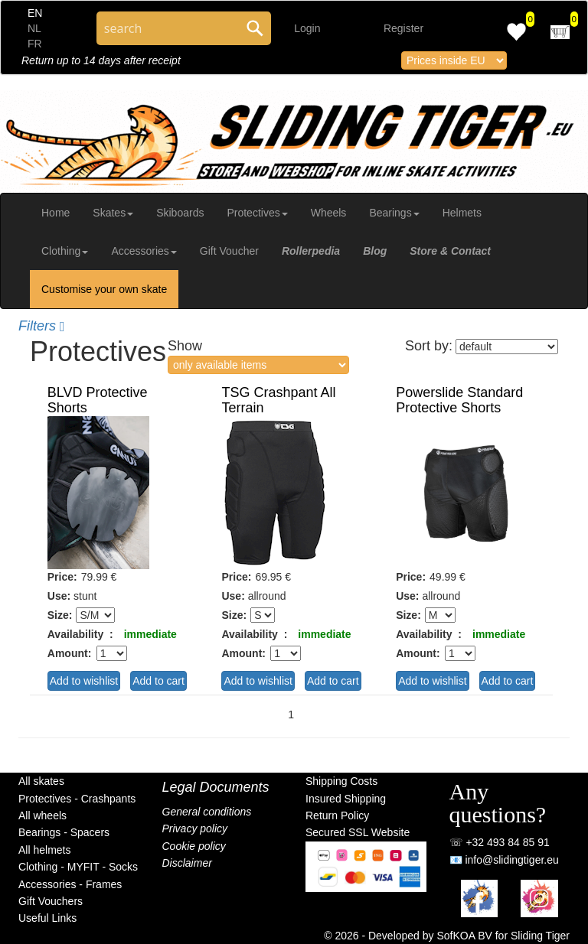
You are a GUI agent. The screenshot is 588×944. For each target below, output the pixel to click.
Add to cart (158, 681)
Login (307, 28)
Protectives (257, 213)
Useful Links (47, 918)
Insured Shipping (345, 799)
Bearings (394, 213)
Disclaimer (187, 863)
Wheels (329, 213)
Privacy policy (195, 828)
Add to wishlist (84, 681)
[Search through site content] (167, 28)
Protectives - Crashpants (77, 799)
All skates (41, 781)
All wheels (42, 815)
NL (34, 28)
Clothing (64, 251)
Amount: (69, 653)
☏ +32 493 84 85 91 (499, 842)
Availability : (80, 634)
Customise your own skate (104, 289)
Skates (113, 213)
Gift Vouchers (50, 901)
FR (35, 43)
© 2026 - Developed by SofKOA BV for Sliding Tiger (447, 935)
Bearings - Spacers (63, 832)
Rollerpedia (311, 251)
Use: (58, 596)
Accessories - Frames (70, 884)
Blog (375, 251)
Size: (60, 615)
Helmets (462, 213)
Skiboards (180, 213)
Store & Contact (450, 251)
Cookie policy (194, 846)
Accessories (143, 251)
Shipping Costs (341, 781)
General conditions (207, 812)
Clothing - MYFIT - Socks (78, 867)
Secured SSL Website (357, 832)
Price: (62, 577)
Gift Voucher (229, 251)
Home (55, 213)
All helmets (44, 850)
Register (403, 28)
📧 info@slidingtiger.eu (504, 860)
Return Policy (337, 815)
